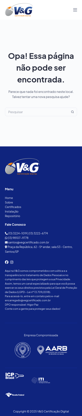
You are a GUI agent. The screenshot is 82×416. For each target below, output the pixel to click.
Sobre (9, 202)
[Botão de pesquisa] (72, 111)
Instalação (11, 211)
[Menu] (75, 10)
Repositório (12, 216)
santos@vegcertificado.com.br (27, 242)
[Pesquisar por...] (36, 111)
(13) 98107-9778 (17, 237)
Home (9, 198)
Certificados (13, 207)
